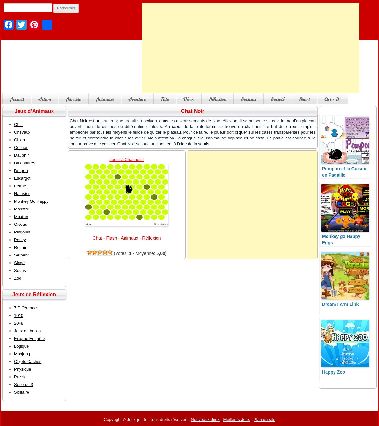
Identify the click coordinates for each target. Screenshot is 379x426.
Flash (111, 238)
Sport (304, 99)
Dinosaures (24, 163)
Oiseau (20, 224)
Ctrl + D (331, 99)
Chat (97, 238)
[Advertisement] (250, 48)
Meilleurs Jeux (236, 419)
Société (278, 99)
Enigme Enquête (29, 338)
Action (44, 99)
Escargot (22, 178)
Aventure (137, 99)
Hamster (22, 193)
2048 (18, 323)
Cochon (21, 147)
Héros (188, 99)
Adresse (73, 99)
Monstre (21, 209)
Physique (22, 369)
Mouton (21, 216)
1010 (18, 315)
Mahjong (22, 353)
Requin (20, 247)
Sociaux (248, 99)
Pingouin (22, 232)
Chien (19, 140)
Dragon (21, 170)
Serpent (21, 255)
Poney (20, 239)
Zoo (17, 278)
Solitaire (21, 392)
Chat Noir (192, 111)
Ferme (20, 186)
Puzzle (20, 377)
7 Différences (26, 307)
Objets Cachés (27, 361)
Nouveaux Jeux (205, 419)
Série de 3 (23, 384)
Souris (20, 270)
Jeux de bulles (27, 330)
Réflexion (217, 99)
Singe (19, 262)
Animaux (105, 99)
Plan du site (264, 419)
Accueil (17, 99)
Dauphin (21, 155)
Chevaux (22, 132)
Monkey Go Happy (31, 201)
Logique (21, 346)
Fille (165, 99)
